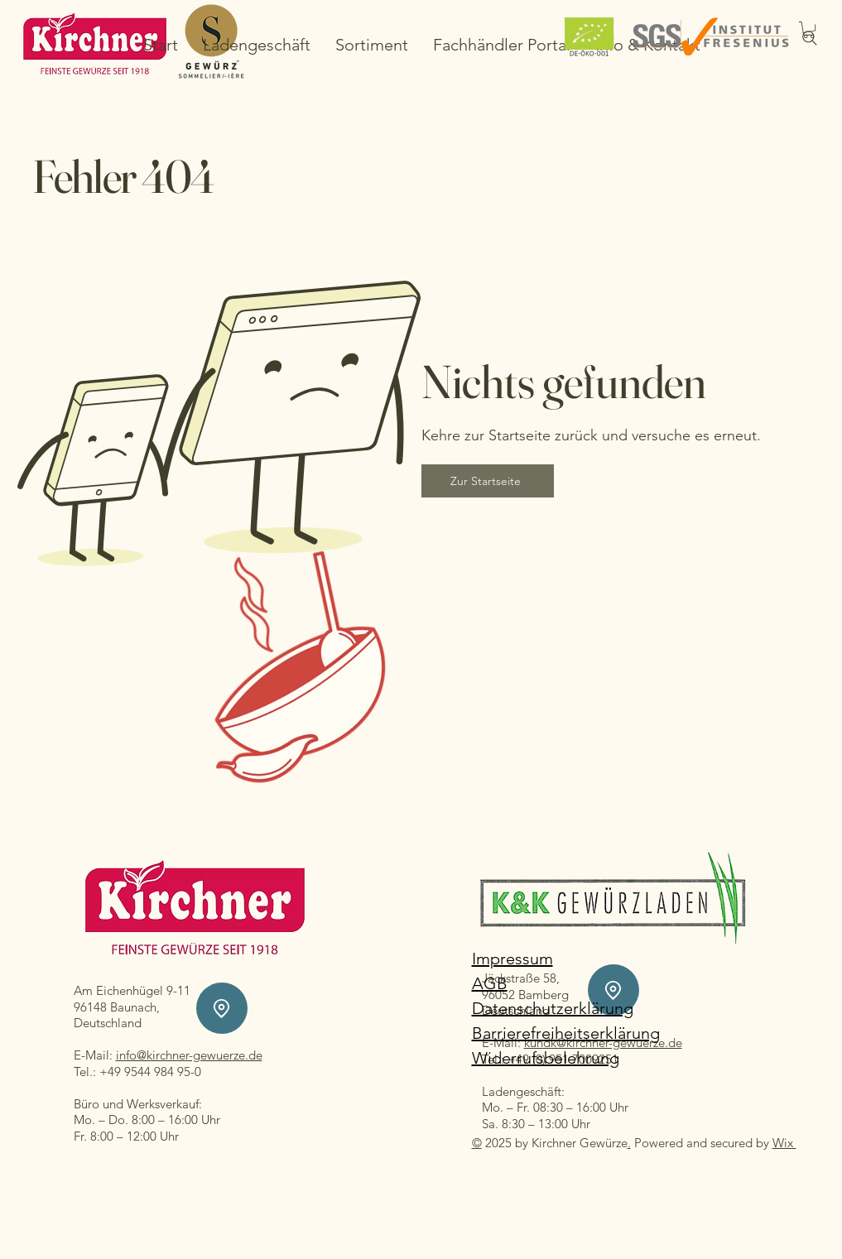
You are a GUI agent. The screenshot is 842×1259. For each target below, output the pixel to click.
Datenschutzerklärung (552, 1008)
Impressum (512, 958)
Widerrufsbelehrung (545, 1058)
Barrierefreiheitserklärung (566, 1033)
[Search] (809, 38)
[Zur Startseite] (487, 480)
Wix (784, 1143)
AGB (490, 983)
